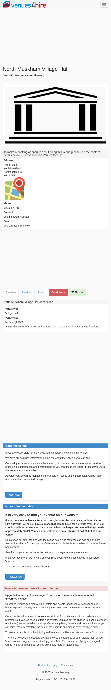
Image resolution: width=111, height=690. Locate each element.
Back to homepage (48, 665)
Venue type (11, 308)
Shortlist (77, 292)
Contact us (67, 665)
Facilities (26, 292)
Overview (11, 292)
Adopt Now (14, 494)
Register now (15, 576)
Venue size (11, 317)
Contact (8, 212)
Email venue (58, 292)
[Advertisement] (55, 37)
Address (9, 160)
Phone (7, 203)
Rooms (42, 292)
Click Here (97, 632)
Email (7, 221)
